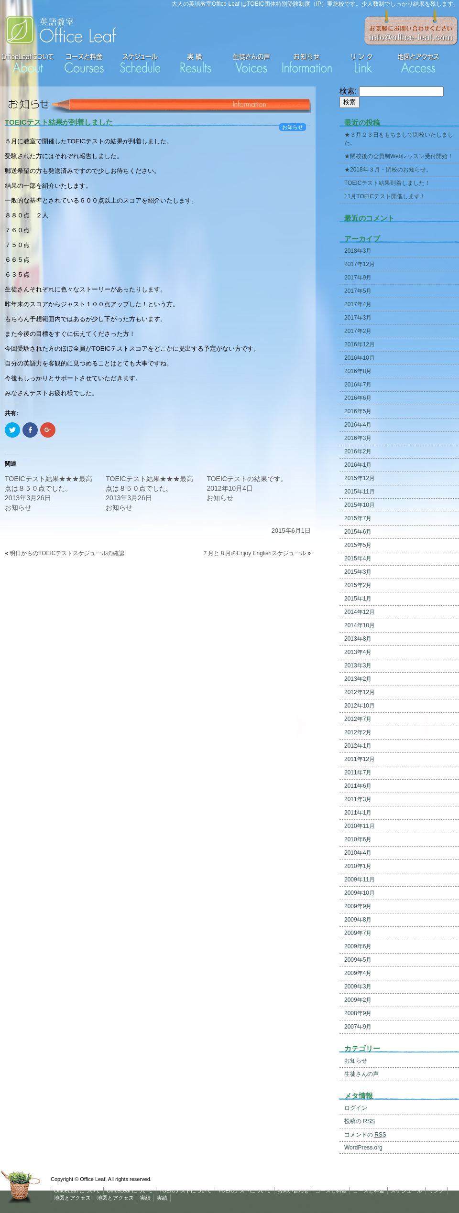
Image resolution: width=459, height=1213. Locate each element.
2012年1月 (358, 745)
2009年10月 (359, 893)
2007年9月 (358, 1026)
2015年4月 (358, 558)
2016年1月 (358, 465)
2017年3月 (358, 317)
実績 (145, 1198)
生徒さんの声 (361, 1074)
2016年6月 (358, 398)
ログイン (355, 1108)
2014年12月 (359, 612)
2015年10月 (359, 505)
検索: (348, 91)
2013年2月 (358, 679)
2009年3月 (358, 986)
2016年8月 (358, 371)
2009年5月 (358, 959)
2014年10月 (359, 625)
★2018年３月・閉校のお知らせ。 (388, 169)
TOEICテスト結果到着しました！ (387, 183)
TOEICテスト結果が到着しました (59, 122)
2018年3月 (358, 250)
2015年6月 (358, 531)
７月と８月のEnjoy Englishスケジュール (254, 553)
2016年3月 (358, 438)
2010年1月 (358, 866)
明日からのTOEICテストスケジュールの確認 (67, 553)
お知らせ (292, 127)
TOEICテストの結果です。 (247, 479)
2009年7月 (358, 933)
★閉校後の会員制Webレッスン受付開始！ (398, 156)
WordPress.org (363, 1147)
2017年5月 (358, 291)
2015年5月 (358, 545)
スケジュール (406, 1190)
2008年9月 (358, 1013)
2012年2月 (358, 732)
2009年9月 (358, 906)
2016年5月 (358, 411)
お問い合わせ (293, 1190)
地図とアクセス (72, 1198)
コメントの (365, 1134)
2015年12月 (359, 478)
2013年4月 (358, 652)
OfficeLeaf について (77, 1190)
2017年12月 (359, 264)
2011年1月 (358, 812)
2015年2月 (358, 585)
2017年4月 (358, 304)
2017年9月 (358, 277)
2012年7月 (358, 719)
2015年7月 (358, 518)
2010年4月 (358, 852)
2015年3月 (358, 572)
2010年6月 (358, 839)
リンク (436, 1190)
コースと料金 (331, 1190)
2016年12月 (359, 344)
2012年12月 (359, 692)
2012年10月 (359, 705)
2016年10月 (359, 357)
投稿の (359, 1121)
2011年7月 (358, 772)
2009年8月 (358, 919)
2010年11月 (359, 826)
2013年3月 (358, 665)
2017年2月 (358, 331)
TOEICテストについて (185, 1190)
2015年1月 (358, 598)
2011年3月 (358, 799)
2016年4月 (358, 424)
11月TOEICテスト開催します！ (385, 196)
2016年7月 (358, 384)
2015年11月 (359, 491)
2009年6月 (358, 946)
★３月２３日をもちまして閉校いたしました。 (398, 138)
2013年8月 (358, 638)
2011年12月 (359, 759)
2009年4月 (358, 973)
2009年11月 (359, 879)
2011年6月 (358, 786)
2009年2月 (358, 1000)
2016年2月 (358, 451)
